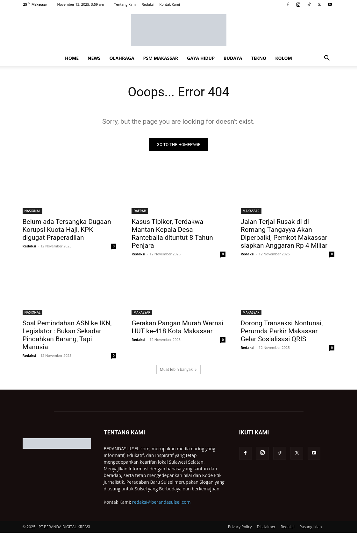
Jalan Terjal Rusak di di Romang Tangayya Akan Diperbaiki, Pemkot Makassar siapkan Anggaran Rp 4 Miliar (284, 233)
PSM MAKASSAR (160, 58)
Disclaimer (266, 527)
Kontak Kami (169, 4)
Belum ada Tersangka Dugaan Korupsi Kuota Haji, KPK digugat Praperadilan (67, 229)
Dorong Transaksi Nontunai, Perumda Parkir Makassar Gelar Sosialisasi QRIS (282, 331)
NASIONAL (33, 211)
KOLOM (283, 58)
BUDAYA (233, 58)
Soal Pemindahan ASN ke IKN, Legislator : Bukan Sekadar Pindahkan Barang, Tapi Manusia (67, 335)
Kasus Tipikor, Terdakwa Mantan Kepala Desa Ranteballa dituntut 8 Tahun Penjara (172, 233)
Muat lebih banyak (178, 369)
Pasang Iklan (311, 527)
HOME (72, 58)
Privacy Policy (240, 527)
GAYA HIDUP (201, 58)
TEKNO (258, 58)
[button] (327, 59)
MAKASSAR (251, 211)
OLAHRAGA (121, 58)
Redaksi (148, 4)
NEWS (94, 58)
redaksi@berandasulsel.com (161, 502)
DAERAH (139, 211)
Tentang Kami (125, 4)
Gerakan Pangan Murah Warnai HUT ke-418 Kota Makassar (177, 327)
